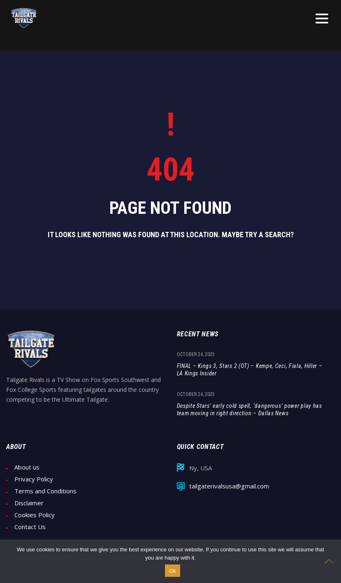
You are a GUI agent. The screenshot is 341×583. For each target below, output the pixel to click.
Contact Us (30, 527)
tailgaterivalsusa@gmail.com (229, 486)
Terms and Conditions (45, 491)
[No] (331, 561)
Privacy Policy (33, 479)
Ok (172, 571)
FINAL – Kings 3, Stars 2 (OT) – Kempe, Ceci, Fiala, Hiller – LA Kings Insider (249, 370)
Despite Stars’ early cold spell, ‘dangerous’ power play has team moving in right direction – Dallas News (249, 409)
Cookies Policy (34, 515)
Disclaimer (29, 503)
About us (26, 467)
